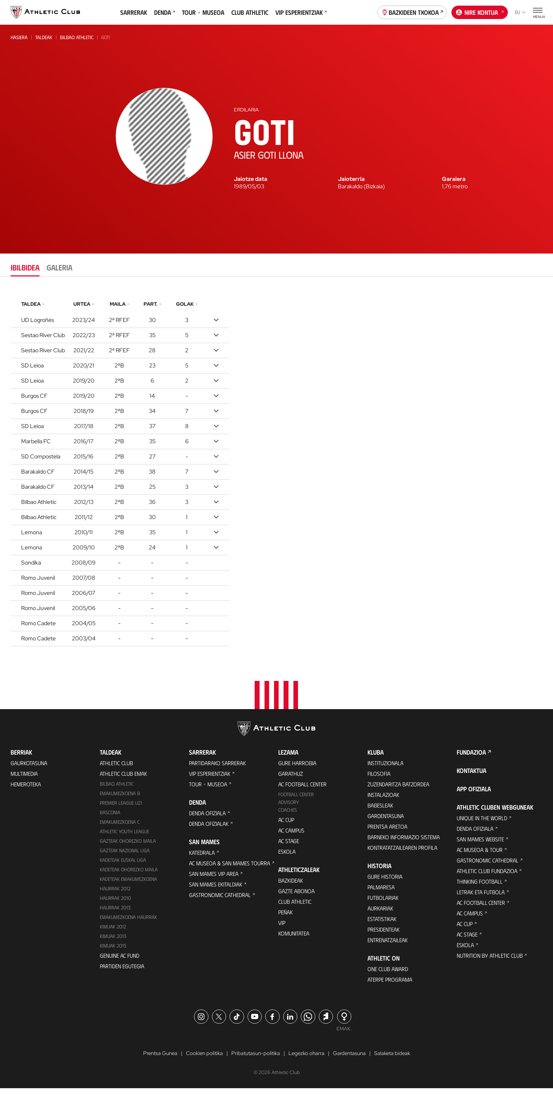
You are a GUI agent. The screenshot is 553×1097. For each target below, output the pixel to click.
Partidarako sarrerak (217, 771)
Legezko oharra (308, 1062)
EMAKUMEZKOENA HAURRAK (128, 925)
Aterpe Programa (389, 987)
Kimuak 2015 (113, 953)
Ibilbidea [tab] (25, 267)
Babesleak (380, 813)
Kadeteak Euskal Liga (123, 868)
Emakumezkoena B (120, 801)
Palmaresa (381, 895)
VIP (281, 930)
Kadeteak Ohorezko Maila (129, 877)
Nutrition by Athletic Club (490, 963)
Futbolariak (383, 905)
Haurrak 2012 (115, 896)
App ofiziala (474, 797)
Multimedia (24, 781)
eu (520, 12)
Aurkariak (380, 916)
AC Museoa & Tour (480, 857)
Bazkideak (290, 888)
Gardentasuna (385, 824)
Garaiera (454, 179)
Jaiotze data (250, 179)
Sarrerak (133, 12)
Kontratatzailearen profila (402, 855)
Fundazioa (471, 760)
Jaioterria (351, 179)
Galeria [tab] (59, 267)
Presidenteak (383, 937)
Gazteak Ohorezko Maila (128, 849)
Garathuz (290, 781)
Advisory (288, 810)
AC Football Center (302, 792)
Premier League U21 (121, 811)
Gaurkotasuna (29, 771)
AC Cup (286, 827)
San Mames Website (480, 847)
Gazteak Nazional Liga (125, 858)
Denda (164, 12)
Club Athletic (249, 12)
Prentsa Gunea (155, 1062)
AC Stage (288, 849)
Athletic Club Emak (123, 781)
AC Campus (291, 838)
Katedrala (202, 860)
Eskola (287, 859)
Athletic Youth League (124, 839)
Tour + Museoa (203, 12)
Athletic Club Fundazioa (487, 879)
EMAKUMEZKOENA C (120, 830)
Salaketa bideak (397, 1062)
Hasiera (19, 37)
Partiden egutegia (122, 973)
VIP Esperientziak (301, 12)
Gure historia (384, 884)
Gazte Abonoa (296, 899)
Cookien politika (201, 1062)
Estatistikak (381, 927)
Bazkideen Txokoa (412, 11)
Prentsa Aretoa (387, 834)
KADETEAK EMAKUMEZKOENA (128, 887)
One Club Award (387, 977)
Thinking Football (480, 889)
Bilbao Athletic (76, 37)
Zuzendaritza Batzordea (398, 792)
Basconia (110, 820)
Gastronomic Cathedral (220, 903)
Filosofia (378, 781)
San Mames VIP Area (213, 881)
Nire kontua (480, 11)
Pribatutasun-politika (255, 1062)
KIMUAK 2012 (113, 934)
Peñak (285, 920)
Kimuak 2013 (113, 944)
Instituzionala (385, 771)
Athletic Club (116, 771)
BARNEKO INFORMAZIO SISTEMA (403, 845)
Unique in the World (482, 826)
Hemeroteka (26, 792)
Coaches (287, 818)
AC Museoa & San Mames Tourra (229, 871)
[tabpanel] (276, 472)
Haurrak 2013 (115, 915)
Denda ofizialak (209, 831)
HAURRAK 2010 (115, 906)
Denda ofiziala (207, 821)
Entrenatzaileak (387, 948)
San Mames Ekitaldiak (215, 892)
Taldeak (43, 37)
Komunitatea (293, 941)
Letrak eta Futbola (481, 900)
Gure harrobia (297, 771)
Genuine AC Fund (119, 963)
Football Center (296, 802)
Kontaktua (471, 778)
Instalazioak (383, 802)
